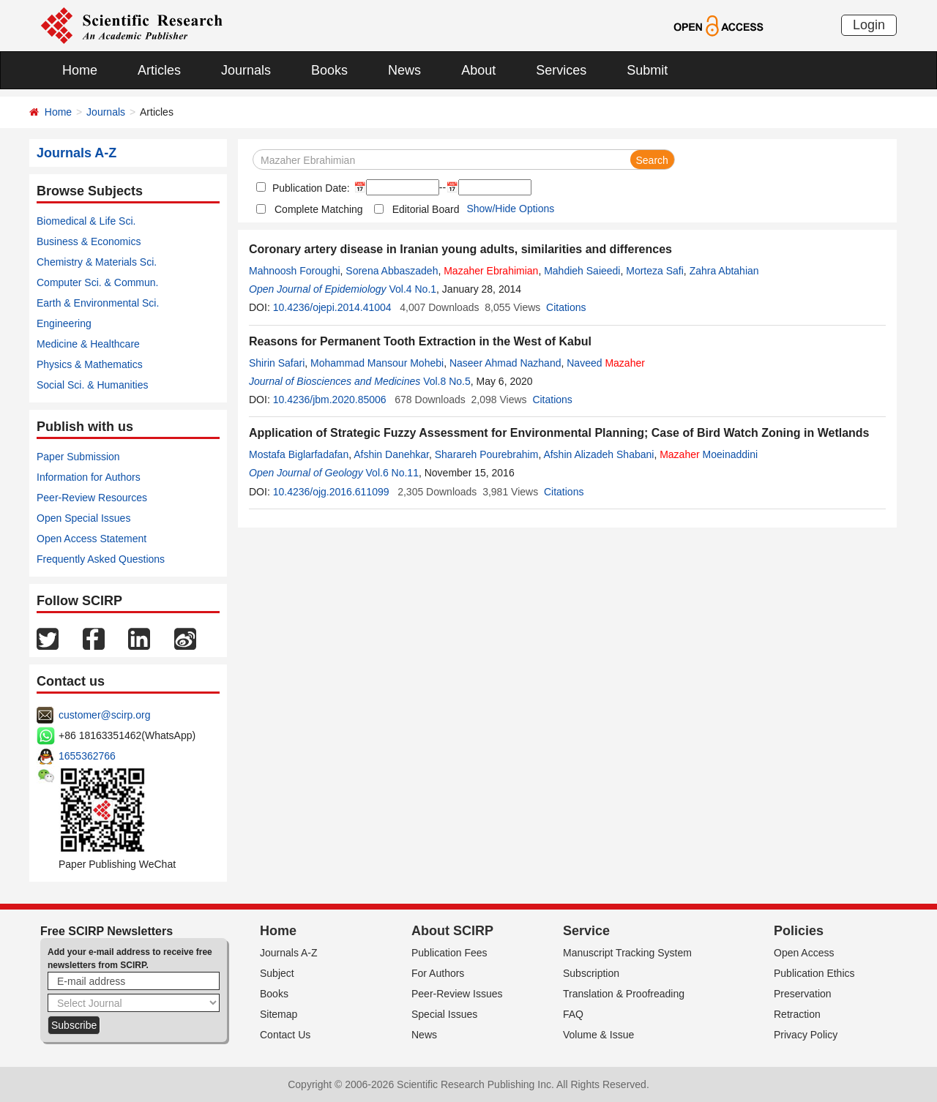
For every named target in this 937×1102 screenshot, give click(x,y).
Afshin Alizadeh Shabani (598, 454)
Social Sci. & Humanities (93, 385)
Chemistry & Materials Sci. (97, 262)
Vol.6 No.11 (392, 473)
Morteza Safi (655, 271)
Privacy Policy (805, 1035)
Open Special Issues (83, 518)
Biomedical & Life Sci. (86, 221)
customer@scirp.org (104, 715)
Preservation (803, 994)
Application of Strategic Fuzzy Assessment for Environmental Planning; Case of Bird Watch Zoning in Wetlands (559, 433)
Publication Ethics (814, 973)
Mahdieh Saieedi (582, 271)
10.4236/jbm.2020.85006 (330, 399)
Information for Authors (89, 477)
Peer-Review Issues (457, 994)
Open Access (804, 953)
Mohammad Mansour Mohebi (377, 363)
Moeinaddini (709, 454)
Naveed (606, 363)
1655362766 (87, 756)
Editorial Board (426, 209)
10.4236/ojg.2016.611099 (331, 492)
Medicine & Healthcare (88, 344)
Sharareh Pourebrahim (487, 454)
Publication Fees (449, 953)
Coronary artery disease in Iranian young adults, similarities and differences (460, 249)
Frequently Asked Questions (101, 559)
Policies (799, 930)
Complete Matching (319, 209)
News (404, 70)
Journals (246, 70)
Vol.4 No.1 (412, 289)
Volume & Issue (598, 1035)
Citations (566, 307)
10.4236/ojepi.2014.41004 (332, 307)
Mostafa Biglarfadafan (298, 454)
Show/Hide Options (510, 208)
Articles (159, 70)
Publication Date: (309, 188)
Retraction (797, 1014)
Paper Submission (78, 456)
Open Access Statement (91, 538)
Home (79, 70)
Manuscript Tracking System (627, 953)
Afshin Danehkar (391, 454)
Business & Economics (89, 241)
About (478, 70)
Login (869, 25)
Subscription (591, 973)
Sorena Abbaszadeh (392, 271)
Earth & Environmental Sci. (98, 303)
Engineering (64, 323)
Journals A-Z (289, 953)
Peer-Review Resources (92, 497)
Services (561, 70)
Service (586, 930)
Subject (277, 973)
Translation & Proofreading (623, 994)
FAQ (573, 1014)
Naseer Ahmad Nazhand (505, 363)
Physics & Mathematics (90, 364)
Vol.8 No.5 (447, 381)
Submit (647, 70)
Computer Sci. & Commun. (98, 282)
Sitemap (278, 1014)
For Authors (437, 973)
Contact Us (285, 1035)
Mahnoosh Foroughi (294, 271)
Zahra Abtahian (724, 271)
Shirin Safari (277, 363)
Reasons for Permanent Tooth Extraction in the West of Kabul (420, 341)
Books (329, 70)
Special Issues (444, 1014)
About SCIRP (452, 930)
